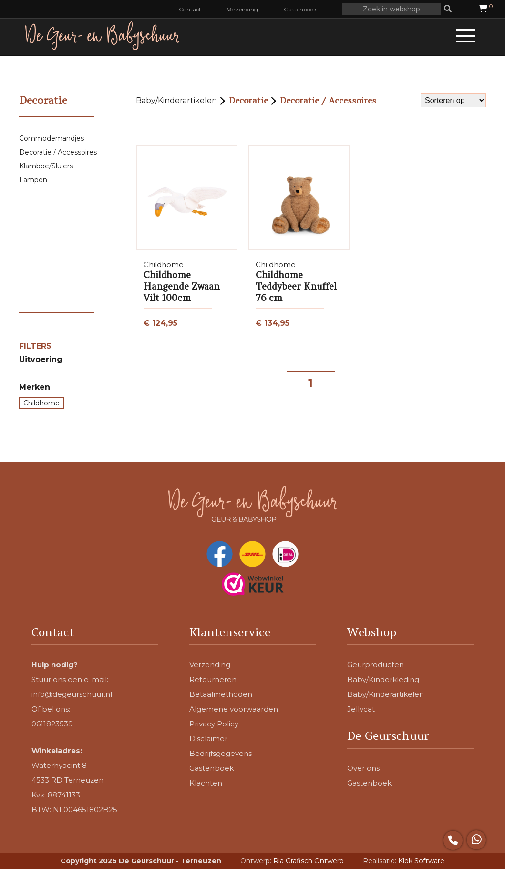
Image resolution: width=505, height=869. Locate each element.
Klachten (205, 782)
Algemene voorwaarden (233, 709)
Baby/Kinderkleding (383, 679)
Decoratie (248, 100)
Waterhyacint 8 (59, 765)
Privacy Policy (213, 723)
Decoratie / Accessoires (58, 152)
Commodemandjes (51, 138)
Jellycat (361, 709)
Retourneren (213, 679)
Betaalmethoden (220, 694)
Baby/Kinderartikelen (176, 100)
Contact (190, 9)
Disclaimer (208, 738)
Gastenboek (300, 9)
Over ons (363, 768)
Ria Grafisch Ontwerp (308, 861)
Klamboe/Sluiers (46, 166)
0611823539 (52, 723)
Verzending (242, 9)
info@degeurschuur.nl (71, 694)
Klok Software (421, 861)
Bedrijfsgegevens (220, 753)
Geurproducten (375, 664)
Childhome (41, 403)
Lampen (33, 180)
